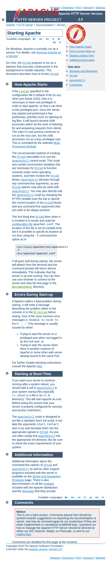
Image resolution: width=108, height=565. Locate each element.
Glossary (88, 7)
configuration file (22, 224)
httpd (26, 63)
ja (59, 38)
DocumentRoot (22, 287)
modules (48, 483)
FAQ (78, 7)
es (47, 38)
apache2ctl (77, 80)
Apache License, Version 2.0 (45, 549)
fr (53, 38)
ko (54, 42)
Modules (55, 7)
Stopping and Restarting (83, 71)
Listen (24, 91)
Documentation (44, 24)
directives (28, 491)
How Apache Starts (80, 46)
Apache (10, 24)
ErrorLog (40, 312)
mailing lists (23, 534)
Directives (68, 7)
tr (60, 42)
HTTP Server (25, 24)
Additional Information (82, 60)
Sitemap (100, 7)
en (41, 38)
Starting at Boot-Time (81, 55)
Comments (75, 84)
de (34, 38)
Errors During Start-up (82, 51)
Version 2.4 (63, 24)
